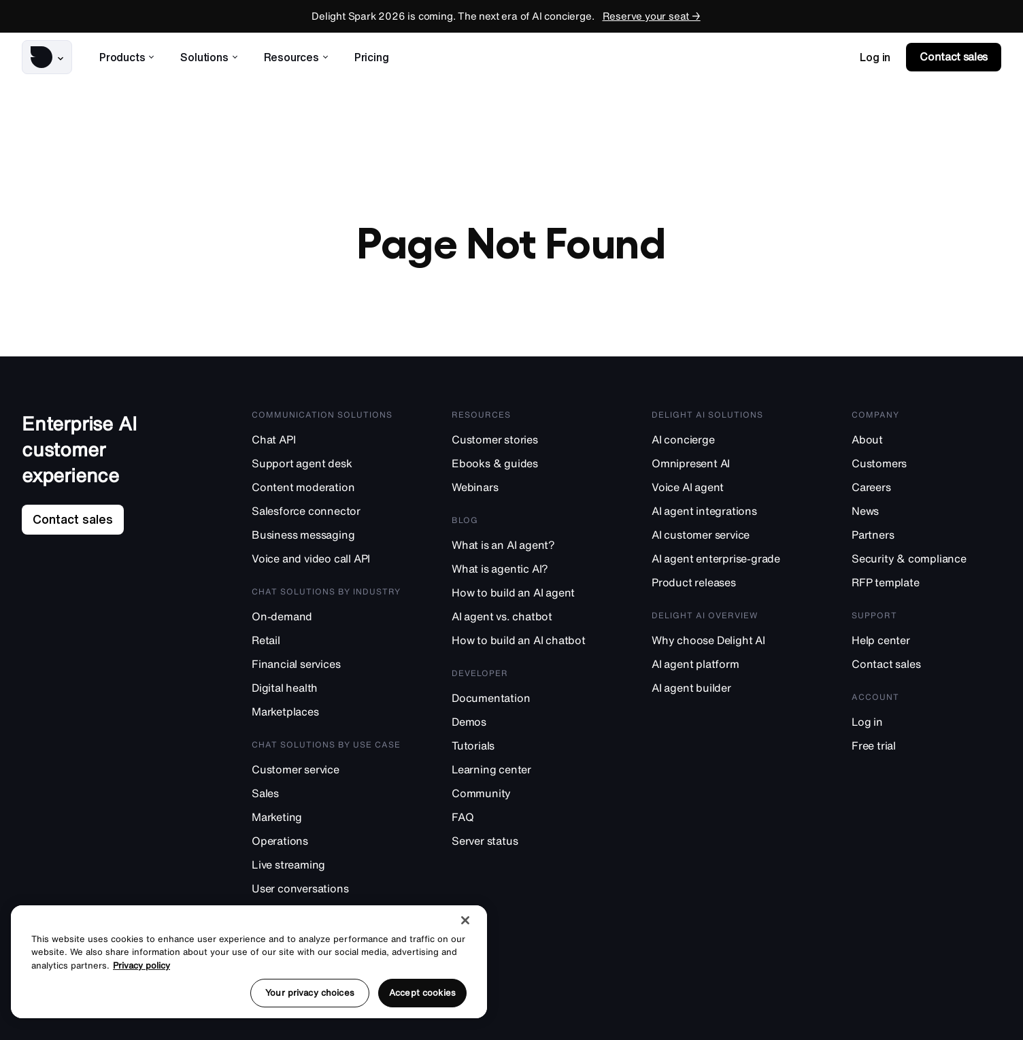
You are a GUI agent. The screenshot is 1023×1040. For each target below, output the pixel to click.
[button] (47, 57)
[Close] (465, 920)
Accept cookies (422, 992)
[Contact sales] (926, 663)
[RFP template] (926, 582)
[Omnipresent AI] (726, 463)
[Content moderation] (326, 486)
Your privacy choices (309, 992)
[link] (875, 57)
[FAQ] (526, 816)
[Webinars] (526, 486)
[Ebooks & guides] (526, 463)
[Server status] (526, 840)
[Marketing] (326, 816)
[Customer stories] (526, 439)
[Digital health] (326, 687)
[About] (926, 439)
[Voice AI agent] (726, 486)
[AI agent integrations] (726, 510)
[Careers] (926, 486)
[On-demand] (326, 616)
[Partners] (926, 534)
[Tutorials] (526, 745)
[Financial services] (326, 663)
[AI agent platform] (726, 663)
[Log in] (926, 721)
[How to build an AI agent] (526, 592)
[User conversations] (326, 888)
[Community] (526, 793)
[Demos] (526, 721)
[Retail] (326, 640)
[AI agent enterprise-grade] (726, 558)
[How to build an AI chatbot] (526, 640)
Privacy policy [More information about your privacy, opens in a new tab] (141, 965)
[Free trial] (926, 745)
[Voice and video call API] (326, 558)
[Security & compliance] (926, 558)
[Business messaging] (326, 534)
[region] (249, 961)
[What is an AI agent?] (526, 544)
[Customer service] (326, 769)
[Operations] (326, 840)
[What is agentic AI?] (526, 568)
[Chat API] (326, 439)
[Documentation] (526, 697)
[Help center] (926, 640)
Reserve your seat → (652, 16)
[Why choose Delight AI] (726, 640)
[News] (926, 510)
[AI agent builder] (726, 687)
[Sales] (326, 793)
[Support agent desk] (326, 463)
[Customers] (926, 463)
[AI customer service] (726, 534)
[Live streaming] (326, 864)
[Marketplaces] (326, 711)
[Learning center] (526, 769)
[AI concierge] (726, 439)
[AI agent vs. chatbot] (526, 616)
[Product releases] (726, 582)
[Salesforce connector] (326, 510)
